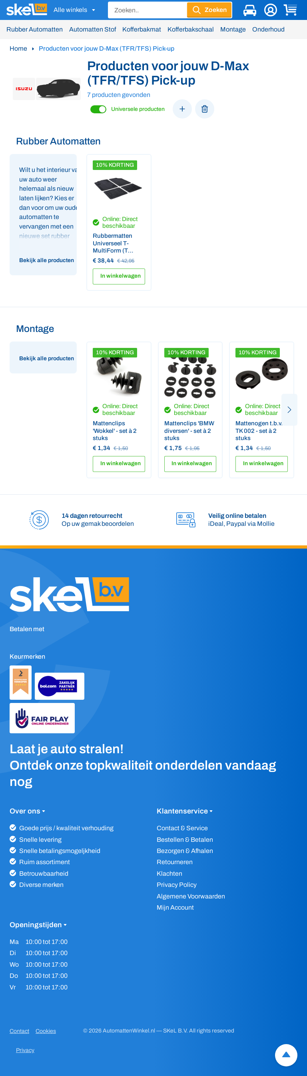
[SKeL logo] (26, 10)
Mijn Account (175, 907)
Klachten (169, 873)
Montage (233, 29)
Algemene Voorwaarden (191, 896)
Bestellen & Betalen (185, 839)
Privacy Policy (177, 884)
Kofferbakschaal (190, 29)
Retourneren (175, 862)
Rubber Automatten (34, 29)
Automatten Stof (92, 29)
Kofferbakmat (141, 29)
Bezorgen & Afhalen (185, 850)
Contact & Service (182, 828)
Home (18, 48)
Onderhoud (268, 29)
